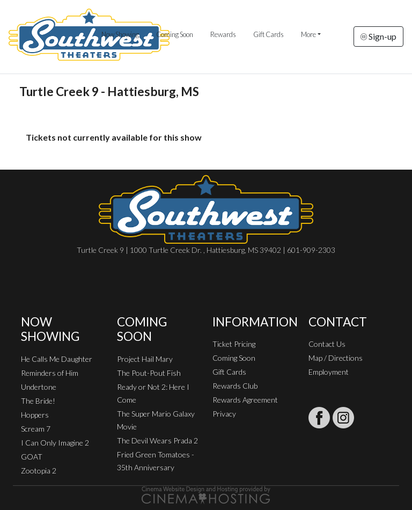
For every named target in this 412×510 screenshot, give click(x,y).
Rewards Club (235, 385)
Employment (328, 371)
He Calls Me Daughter (56, 358)
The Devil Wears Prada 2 (157, 440)
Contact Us (326, 343)
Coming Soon (174, 34)
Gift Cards (268, 34)
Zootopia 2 (38, 470)
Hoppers (35, 414)
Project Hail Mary (145, 358)
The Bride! (38, 400)
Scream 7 (35, 428)
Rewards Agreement (245, 399)
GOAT (31, 456)
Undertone (38, 386)
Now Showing (120, 34)
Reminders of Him (49, 372)
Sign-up (378, 36)
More (308, 34)
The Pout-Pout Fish (149, 372)
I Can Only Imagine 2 (55, 442)
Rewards (223, 34)
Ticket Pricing (233, 343)
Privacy (224, 413)
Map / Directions (335, 357)
